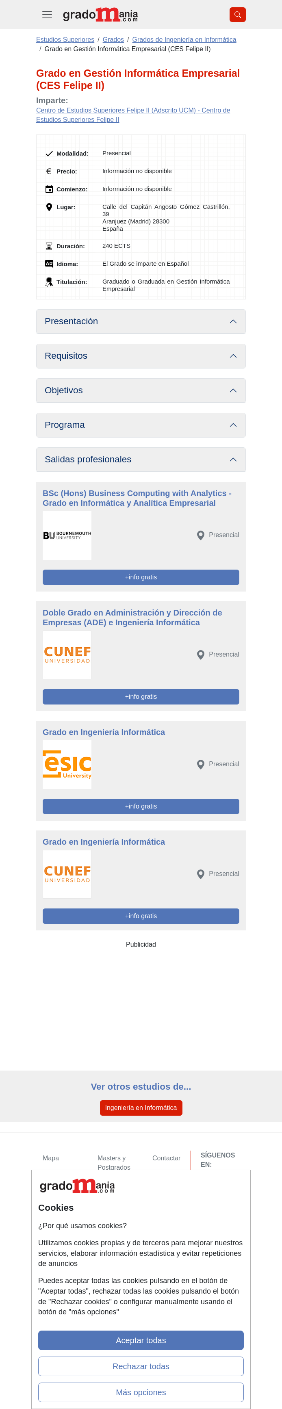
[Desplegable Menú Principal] (47, 14)
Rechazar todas (141, 1366)
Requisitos (66, 356)
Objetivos (64, 390)
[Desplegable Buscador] (238, 14)
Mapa (51, 1158)
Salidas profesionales (88, 459)
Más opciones (141, 1392)
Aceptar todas (141, 1340)
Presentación (71, 321)
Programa (65, 425)
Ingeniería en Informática (141, 1107)
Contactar (166, 1158)
